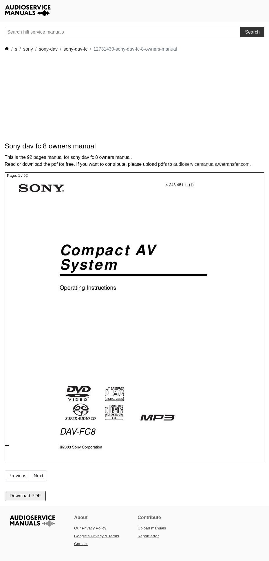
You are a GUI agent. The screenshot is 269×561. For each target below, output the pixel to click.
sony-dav (48, 49)
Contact (81, 544)
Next (38, 475)
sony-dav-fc (76, 49)
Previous (17, 475)
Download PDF (25, 495)
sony (28, 49)
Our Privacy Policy (90, 528)
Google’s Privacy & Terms (96, 536)
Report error (148, 536)
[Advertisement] (110, 97)
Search (252, 32)
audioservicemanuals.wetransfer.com (211, 164)
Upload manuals (152, 528)
